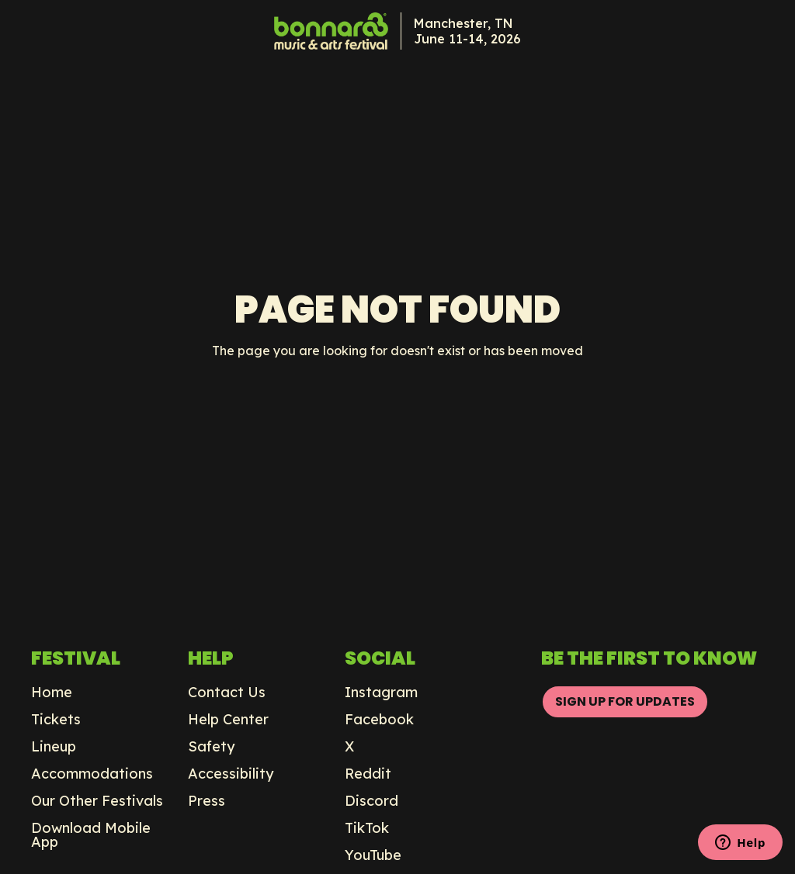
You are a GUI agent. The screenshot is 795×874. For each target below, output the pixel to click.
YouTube (373, 855)
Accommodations (92, 774)
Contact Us (227, 693)
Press (206, 801)
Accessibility (231, 774)
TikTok (367, 828)
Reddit (368, 774)
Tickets (56, 720)
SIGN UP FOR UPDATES (625, 701)
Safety (211, 747)
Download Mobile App (91, 835)
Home (51, 693)
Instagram (381, 693)
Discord (371, 801)
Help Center (228, 720)
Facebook (379, 720)
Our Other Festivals (97, 801)
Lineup (53, 747)
